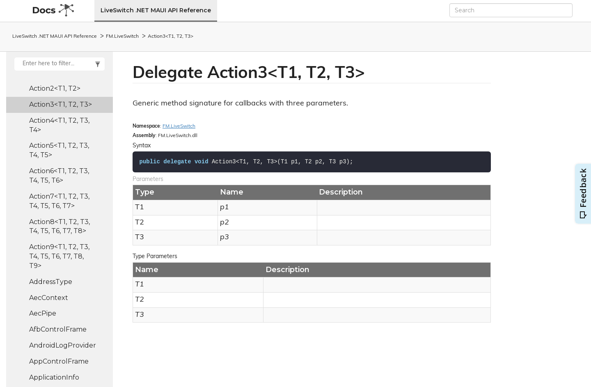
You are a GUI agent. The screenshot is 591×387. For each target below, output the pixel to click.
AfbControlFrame (58, 329)
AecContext (48, 298)
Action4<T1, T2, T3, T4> (59, 125)
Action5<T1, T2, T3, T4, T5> (59, 150)
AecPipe (42, 313)
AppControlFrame (59, 361)
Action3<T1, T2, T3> (170, 36)
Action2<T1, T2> (54, 88)
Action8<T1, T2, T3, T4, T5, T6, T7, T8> (59, 226)
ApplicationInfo (54, 377)
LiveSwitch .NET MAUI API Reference (156, 10)
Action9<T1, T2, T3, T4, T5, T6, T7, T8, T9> (59, 256)
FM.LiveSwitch (122, 36)
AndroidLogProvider (62, 345)
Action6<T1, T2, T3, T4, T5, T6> (59, 175)
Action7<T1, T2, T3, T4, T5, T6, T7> (59, 201)
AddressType (50, 282)
